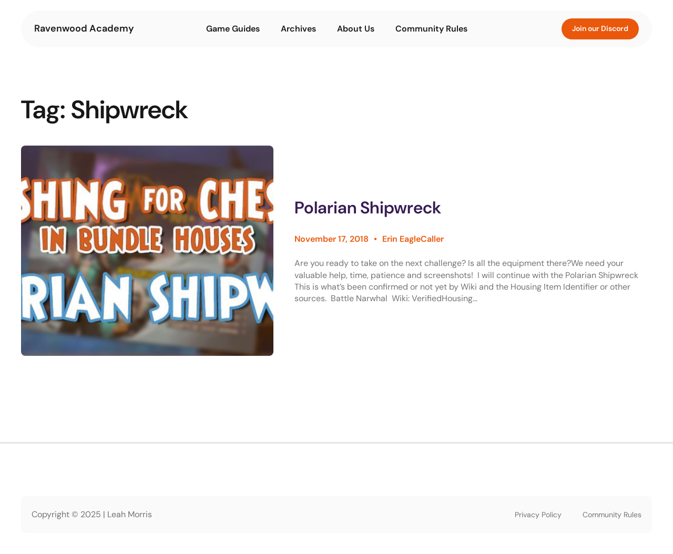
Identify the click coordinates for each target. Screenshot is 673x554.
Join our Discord (600, 28)
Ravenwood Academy (84, 28)
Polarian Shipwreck (367, 208)
